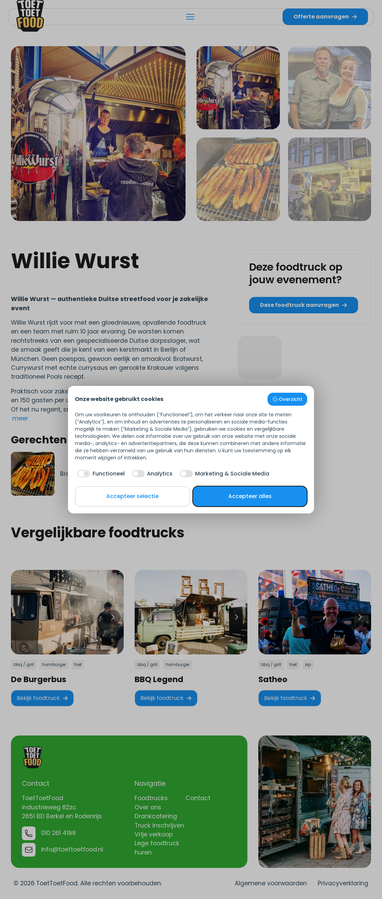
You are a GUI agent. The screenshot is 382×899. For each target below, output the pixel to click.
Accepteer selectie (132, 496)
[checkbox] (100, 474)
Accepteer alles (250, 496)
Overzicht (287, 399)
